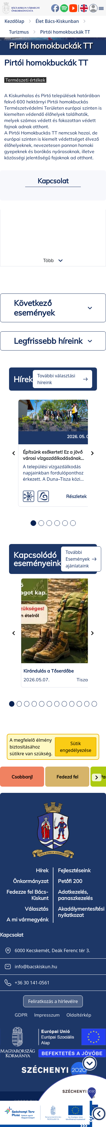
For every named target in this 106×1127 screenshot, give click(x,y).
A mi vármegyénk (27, 920)
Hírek (42, 870)
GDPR (21, 1015)
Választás (36, 909)
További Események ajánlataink (78, 559)
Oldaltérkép (78, 1015)
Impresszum (47, 1015)
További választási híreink (56, 379)
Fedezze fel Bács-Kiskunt (27, 895)
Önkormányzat (30, 881)
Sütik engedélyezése (75, 746)
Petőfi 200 (70, 881)
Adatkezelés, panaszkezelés (75, 895)
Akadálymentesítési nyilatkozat (81, 912)
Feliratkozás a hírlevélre (53, 1001)
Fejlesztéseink (74, 870)
